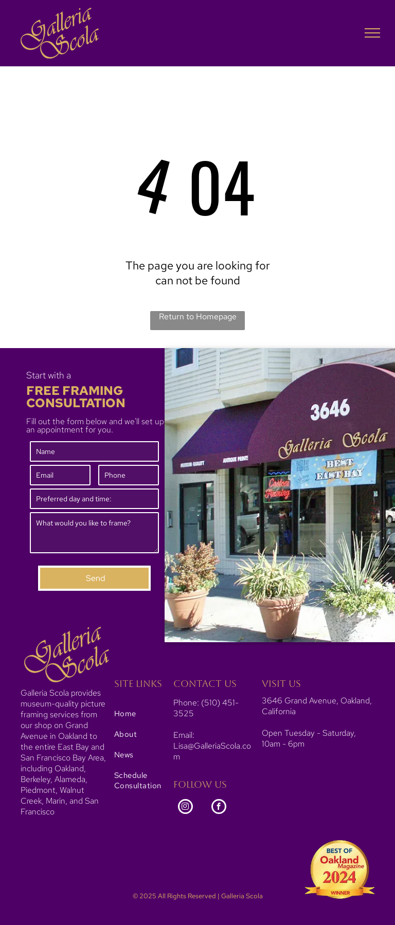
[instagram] (185, 808)
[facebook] (218, 808)
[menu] (372, 33)
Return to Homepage (198, 316)
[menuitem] (147, 713)
